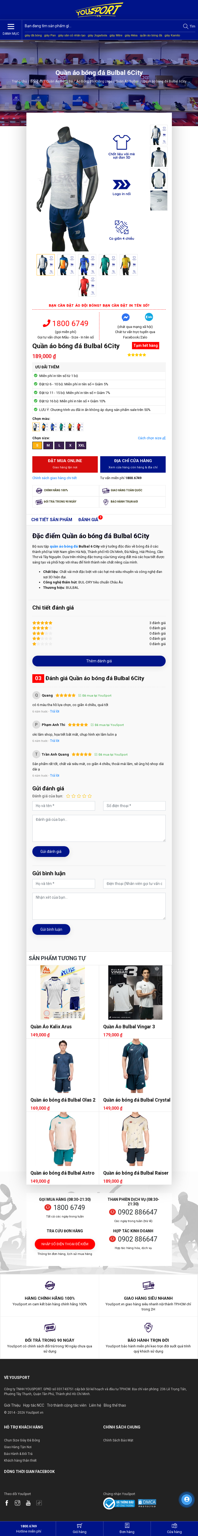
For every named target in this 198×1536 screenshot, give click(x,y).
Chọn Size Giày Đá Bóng (22, 1440)
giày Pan (50, 35)
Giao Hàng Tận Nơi (18, 1447)
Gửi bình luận (51, 929)
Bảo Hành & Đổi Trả (18, 1454)
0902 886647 (137, 1212)
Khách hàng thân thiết (20, 1460)
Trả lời (54, 711)
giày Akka (131, 35)
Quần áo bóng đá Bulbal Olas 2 (62, 1100)
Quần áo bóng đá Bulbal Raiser (136, 1173)
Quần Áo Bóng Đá (59, 81)
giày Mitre (116, 35)
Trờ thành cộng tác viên (66, 1405)
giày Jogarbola (97, 35)
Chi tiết (51, 519)
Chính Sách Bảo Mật (118, 1440)
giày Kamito (172, 35)
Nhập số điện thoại (64, 1246)
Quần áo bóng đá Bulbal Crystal (137, 1100)
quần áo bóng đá (151, 35)
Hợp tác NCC (33, 1405)
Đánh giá (88, 519)
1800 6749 (66, 323)
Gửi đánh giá (50, 851)
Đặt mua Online (65, 464)
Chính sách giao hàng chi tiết (54, 478)
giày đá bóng (33, 35)
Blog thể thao (115, 1405)
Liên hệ (95, 1405)
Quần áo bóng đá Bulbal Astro (62, 1173)
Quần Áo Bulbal (129, 81)
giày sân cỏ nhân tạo (71, 35)
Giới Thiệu (12, 1405)
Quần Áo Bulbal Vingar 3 (129, 1026)
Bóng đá (36, 81)
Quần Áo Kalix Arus (51, 1026)
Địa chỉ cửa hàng (133, 464)
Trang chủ (19, 81)
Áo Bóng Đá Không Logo (94, 81)
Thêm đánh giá (99, 661)
